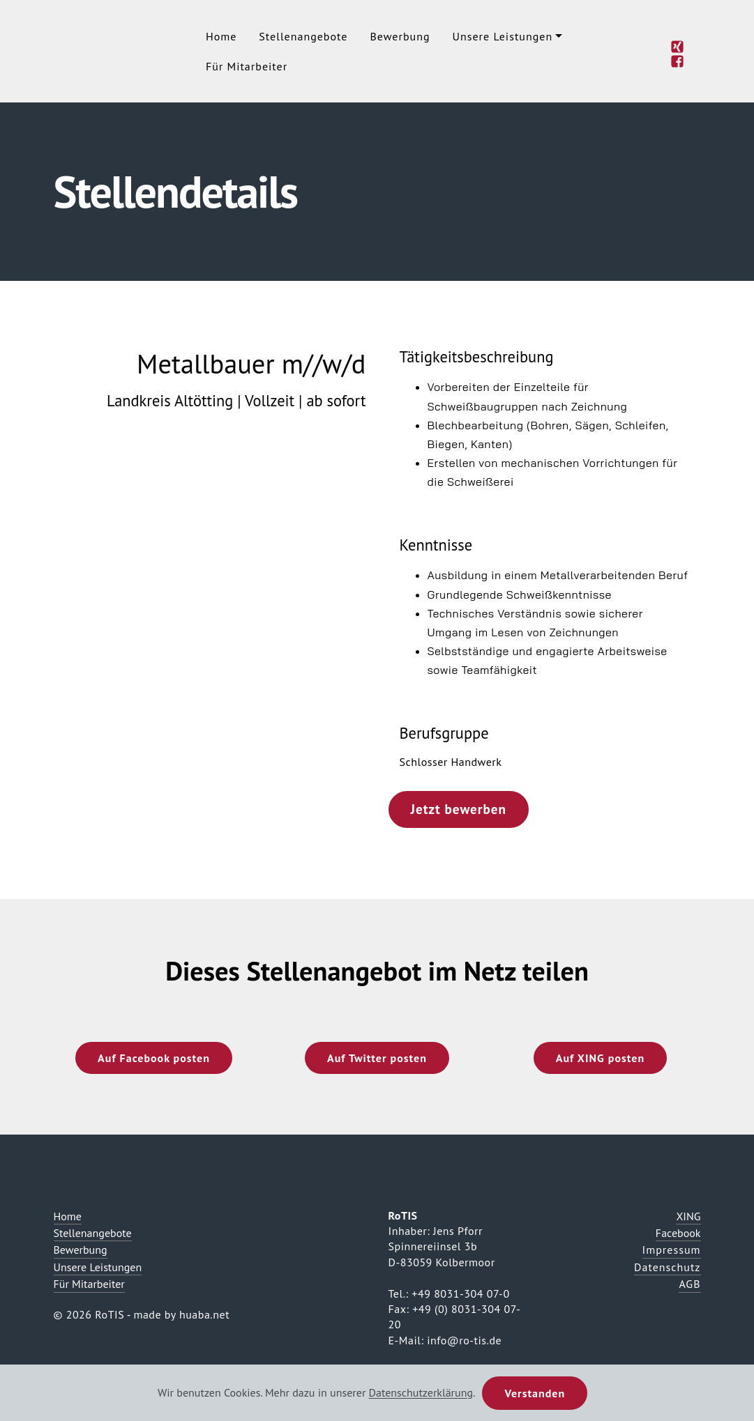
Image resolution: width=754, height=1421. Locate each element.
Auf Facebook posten (154, 1058)
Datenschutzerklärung (421, 1393)
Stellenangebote (303, 36)
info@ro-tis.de (464, 1340)
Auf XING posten (600, 1058)
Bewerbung (400, 36)
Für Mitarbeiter (246, 66)
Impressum (671, 1250)
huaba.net (204, 1314)
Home (221, 36)
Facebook (678, 1233)
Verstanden (534, 1393)
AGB (689, 1284)
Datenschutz (667, 1267)
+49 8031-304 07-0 (460, 1293)
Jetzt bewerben (459, 808)
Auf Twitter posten (377, 1058)
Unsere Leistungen (503, 36)
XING (688, 1216)
